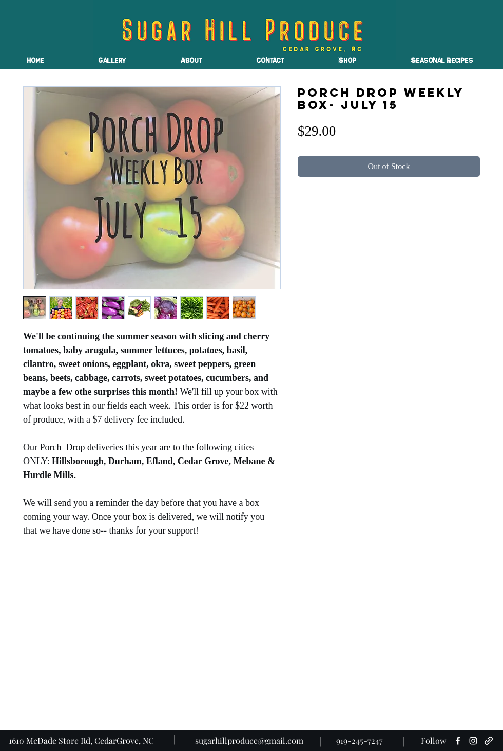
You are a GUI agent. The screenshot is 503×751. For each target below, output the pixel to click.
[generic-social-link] (488, 741)
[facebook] (458, 741)
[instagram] (473, 741)
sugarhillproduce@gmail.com (249, 740)
